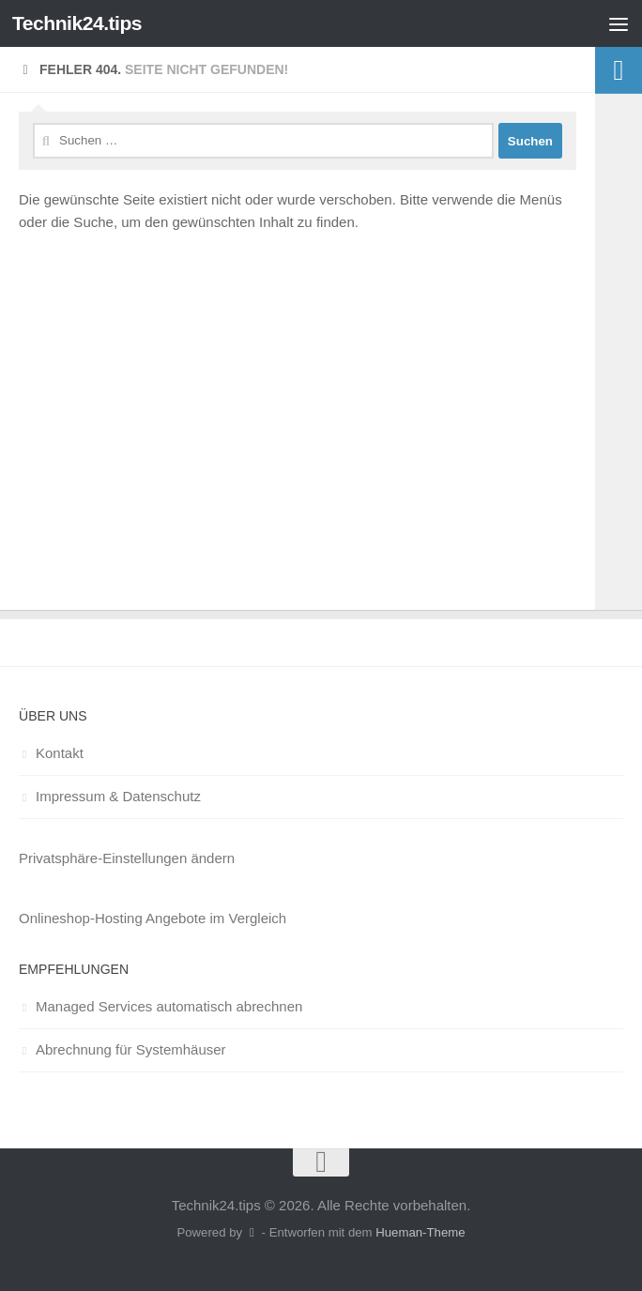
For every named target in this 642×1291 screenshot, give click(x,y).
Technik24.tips (77, 23)
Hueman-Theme (420, 1232)
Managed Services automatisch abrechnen (169, 1006)
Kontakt (60, 753)
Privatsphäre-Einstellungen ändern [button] (127, 858)
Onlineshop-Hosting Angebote (112, 918)
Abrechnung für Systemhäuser (131, 1049)
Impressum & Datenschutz (118, 796)
